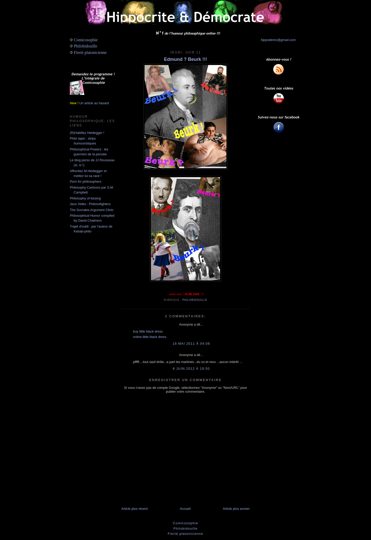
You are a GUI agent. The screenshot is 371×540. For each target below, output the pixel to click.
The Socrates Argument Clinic (92, 210)
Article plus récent (134, 509)
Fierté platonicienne (90, 52)
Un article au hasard (94, 103)
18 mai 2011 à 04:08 (191, 343)
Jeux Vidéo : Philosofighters (90, 204)
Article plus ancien (236, 509)
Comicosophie (86, 40)
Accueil (185, 509)
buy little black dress (148, 331)
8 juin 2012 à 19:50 (191, 368)
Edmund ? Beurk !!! (185, 59)
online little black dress (149, 337)
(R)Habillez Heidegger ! (87, 133)
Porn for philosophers (85, 181)
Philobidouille (85, 46)
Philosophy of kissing (85, 198)
